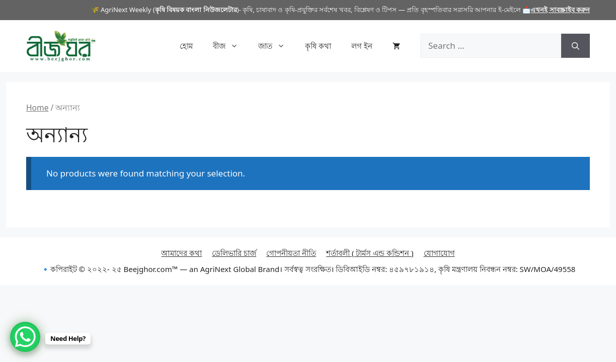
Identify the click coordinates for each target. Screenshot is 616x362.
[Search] (575, 46)
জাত (276, 46)
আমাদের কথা (181, 253)
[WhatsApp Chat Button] (25, 337)
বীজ (230, 46)
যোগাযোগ (439, 253)
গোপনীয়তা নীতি (291, 253)
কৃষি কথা (318, 46)
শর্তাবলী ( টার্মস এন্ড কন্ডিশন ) (370, 253)
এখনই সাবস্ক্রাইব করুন (560, 9)
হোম (186, 46)
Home (37, 107)
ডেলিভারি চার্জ (234, 253)
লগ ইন (361, 46)
